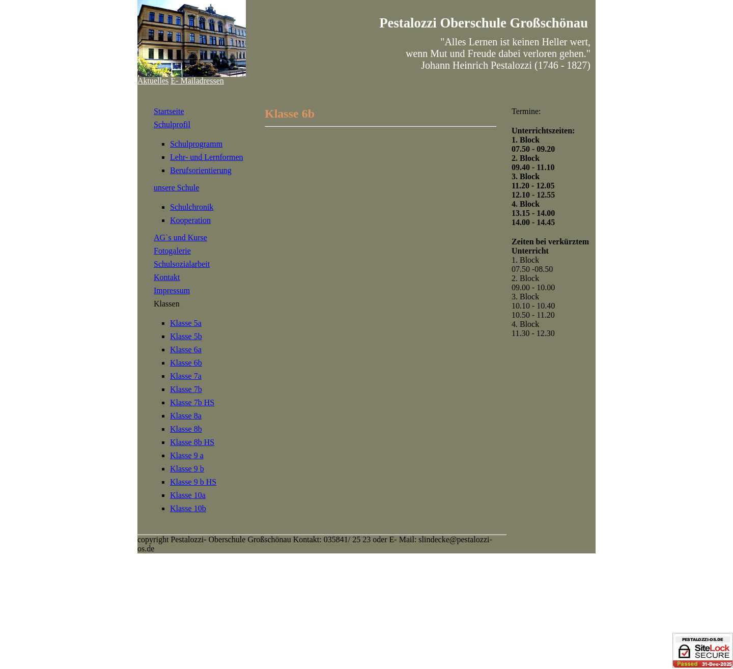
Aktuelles (152, 80)
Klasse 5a (186, 323)
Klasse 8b (186, 429)
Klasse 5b (186, 336)
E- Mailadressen (197, 80)
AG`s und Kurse (180, 237)
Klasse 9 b (187, 468)
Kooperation (190, 220)
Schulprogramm (196, 144)
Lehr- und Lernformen (206, 157)
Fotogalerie (172, 250)
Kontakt (167, 277)
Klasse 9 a (187, 455)
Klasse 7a (186, 376)
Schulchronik (191, 207)
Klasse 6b (186, 362)
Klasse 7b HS (192, 402)
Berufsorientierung (201, 170)
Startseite (169, 111)
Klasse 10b (188, 508)
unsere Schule (176, 187)
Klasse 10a (188, 495)
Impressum (172, 290)
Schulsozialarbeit (182, 264)
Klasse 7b (186, 389)
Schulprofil (172, 124)
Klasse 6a (186, 349)
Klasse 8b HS (192, 442)
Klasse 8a (186, 415)
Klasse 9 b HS (193, 482)
